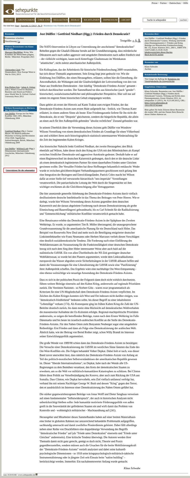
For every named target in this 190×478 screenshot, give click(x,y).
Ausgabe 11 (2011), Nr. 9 (31, 25)
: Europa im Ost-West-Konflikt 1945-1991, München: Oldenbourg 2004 (19, 115)
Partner (163, 3)
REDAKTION (60, 19)
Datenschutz (175, 3)
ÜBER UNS (44, 19)
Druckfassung (12, 41)
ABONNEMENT (26, 19)
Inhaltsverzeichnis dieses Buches (158, 52)
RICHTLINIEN (92, 19)
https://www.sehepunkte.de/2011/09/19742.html (156, 104)
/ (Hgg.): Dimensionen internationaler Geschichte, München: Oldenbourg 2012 (20, 152)
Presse (155, 3)
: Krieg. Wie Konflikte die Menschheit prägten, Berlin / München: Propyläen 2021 (19, 54)
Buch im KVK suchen (154, 54)
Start (17, 25)
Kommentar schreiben (14, 38)
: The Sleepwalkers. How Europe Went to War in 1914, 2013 (20, 71)
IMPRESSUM (110, 19)
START (9, 19)
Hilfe (185, 3)
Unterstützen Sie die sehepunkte (20, 170)
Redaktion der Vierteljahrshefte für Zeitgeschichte (162, 80)
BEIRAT (75, 19)
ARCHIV (126, 19)
